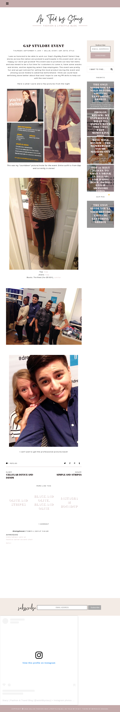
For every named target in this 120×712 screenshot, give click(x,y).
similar (57, 277)
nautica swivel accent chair (19, 539)
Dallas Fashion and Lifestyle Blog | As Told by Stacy (55, 709)
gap (60, 51)
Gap (46, 272)
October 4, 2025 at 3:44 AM (36, 531)
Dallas (47, 51)
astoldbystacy (44, 700)
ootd (65, 51)
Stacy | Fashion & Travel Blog (17, 700)
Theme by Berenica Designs (95, 709)
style (71, 51)
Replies (11, 463)
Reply (8, 543)
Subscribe (100, 45)
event (55, 51)
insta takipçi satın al (16, 537)
